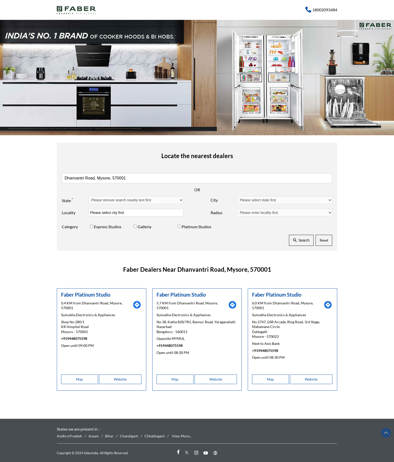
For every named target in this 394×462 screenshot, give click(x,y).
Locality (68, 212)
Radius (216, 212)
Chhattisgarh (154, 436)
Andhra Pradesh (69, 436)
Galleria (144, 226)
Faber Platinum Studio (85, 295)
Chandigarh (129, 436)
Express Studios (107, 226)
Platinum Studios (196, 226)
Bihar (109, 436)
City (214, 200)
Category (70, 226)
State (67, 200)
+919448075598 (74, 338)
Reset (324, 240)
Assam (93, 436)
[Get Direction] (137, 307)
